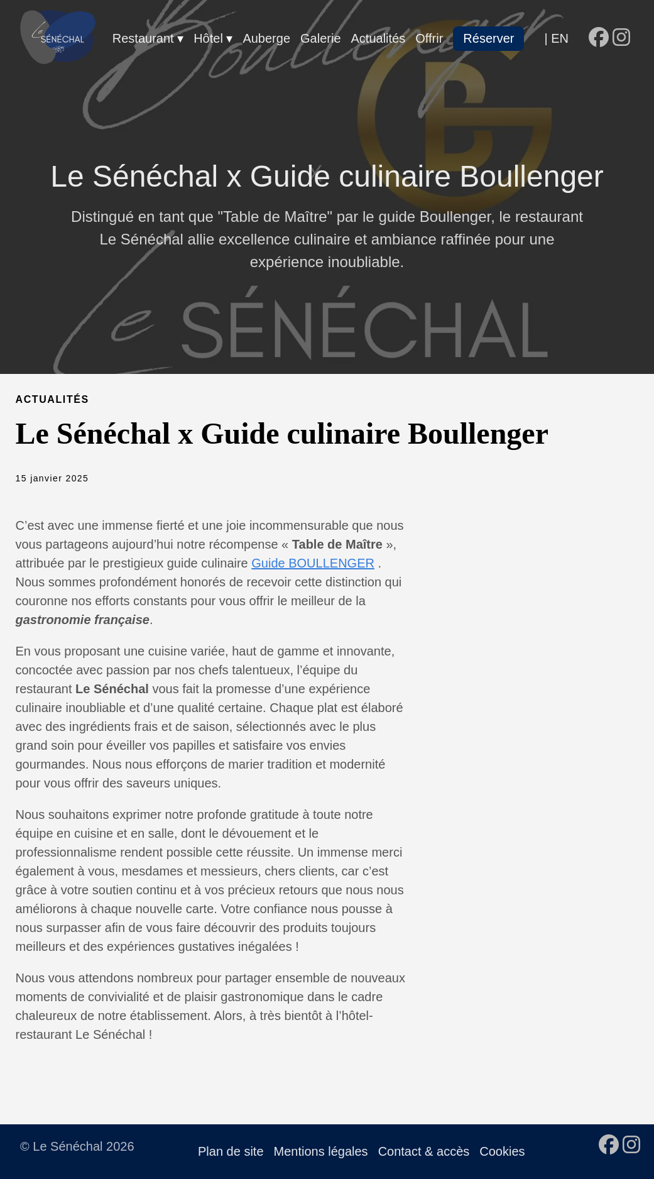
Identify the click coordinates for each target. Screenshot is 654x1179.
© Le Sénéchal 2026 (77, 1146)
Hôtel (209, 38)
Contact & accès (424, 1151)
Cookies (502, 1151)
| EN (556, 38)
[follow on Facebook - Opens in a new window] (599, 38)
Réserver (488, 38)
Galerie (320, 38)
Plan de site (231, 1151)
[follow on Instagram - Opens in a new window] (621, 38)
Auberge (266, 38)
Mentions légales (321, 1151)
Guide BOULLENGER (312, 563)
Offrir (429, 38)
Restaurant (144, 38)
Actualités (378, 38)
